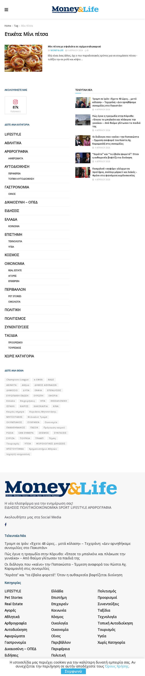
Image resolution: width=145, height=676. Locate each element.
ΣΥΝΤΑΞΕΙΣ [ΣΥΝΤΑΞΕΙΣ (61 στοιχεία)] (60, 432)
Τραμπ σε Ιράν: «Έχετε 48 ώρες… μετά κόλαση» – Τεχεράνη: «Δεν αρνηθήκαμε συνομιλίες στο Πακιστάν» (114, 102)
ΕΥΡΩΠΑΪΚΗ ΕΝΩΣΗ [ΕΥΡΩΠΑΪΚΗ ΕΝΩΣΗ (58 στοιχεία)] (17, 395)
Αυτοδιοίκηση (17, 166)
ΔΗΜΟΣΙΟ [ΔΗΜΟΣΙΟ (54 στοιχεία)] (12, 390)
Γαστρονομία (17, 187)
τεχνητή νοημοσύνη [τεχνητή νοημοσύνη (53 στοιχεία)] (18, 454)
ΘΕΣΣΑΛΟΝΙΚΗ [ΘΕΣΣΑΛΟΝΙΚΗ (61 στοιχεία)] (59, 400)
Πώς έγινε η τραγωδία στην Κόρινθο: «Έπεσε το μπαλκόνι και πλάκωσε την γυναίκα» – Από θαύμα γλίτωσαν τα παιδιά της (116, 121)
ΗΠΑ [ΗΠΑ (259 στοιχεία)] (42, 400)
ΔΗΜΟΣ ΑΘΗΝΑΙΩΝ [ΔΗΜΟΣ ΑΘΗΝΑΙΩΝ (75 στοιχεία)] (46, 385)
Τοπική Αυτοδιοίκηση (21, 178)
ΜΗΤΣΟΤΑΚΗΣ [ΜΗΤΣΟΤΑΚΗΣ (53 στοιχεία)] (14, 416)
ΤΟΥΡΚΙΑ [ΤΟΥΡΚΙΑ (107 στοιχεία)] (25, 438)
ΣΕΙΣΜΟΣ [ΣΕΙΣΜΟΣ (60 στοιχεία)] (44, 432)
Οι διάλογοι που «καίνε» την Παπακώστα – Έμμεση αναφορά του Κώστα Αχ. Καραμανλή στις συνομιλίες (115, 140)
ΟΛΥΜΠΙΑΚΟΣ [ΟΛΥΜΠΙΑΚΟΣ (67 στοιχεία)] (14, 422)
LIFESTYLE (13, 134)
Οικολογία (14, 301)
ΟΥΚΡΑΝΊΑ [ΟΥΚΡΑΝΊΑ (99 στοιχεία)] (33, 422)
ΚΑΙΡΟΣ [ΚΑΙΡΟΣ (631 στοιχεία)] (24, 406)
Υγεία (11, 246)
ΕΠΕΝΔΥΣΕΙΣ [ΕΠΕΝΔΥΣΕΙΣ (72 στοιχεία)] (54, 390)
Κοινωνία (13, 226)
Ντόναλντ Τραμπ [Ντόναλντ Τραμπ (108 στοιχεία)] (37, 416)
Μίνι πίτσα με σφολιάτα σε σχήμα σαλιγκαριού (74, 46)
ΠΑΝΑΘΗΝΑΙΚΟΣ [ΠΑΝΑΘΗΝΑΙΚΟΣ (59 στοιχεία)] (15, 427)
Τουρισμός (14, 347)
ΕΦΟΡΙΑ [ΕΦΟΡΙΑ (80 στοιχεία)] (53, 395)
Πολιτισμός (15, 318)
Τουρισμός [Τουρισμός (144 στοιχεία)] (12, 443)
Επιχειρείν (13, 281)
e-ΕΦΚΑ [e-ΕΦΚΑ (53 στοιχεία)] (38, 379)
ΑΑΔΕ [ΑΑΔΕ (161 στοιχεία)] (51, 379)
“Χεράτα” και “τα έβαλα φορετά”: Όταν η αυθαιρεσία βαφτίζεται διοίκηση (115, 156)
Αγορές (12, 275)
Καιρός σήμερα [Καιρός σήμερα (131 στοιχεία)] (15, 411)
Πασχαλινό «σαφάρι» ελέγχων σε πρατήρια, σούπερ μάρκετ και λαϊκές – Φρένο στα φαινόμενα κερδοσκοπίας (114, 172)
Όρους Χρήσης (117, 666)
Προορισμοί (15, 342)
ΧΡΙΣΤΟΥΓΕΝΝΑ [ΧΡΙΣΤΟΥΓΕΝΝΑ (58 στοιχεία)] (15, 448)
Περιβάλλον (15, 289)
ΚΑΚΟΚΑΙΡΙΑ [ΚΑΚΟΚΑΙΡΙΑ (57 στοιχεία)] (41, 406)
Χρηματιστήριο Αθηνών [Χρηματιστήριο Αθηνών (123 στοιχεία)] (43, 448)
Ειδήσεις (12, 210)
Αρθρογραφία (16, 151)
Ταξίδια (11, 335)
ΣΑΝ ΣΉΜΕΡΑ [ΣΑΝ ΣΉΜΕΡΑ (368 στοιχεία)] (26, 432)
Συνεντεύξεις (17, 327)
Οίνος (12, 194)
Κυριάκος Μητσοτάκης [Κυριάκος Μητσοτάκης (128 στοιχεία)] (42, 411)
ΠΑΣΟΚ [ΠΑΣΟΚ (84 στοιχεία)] (34, 427)
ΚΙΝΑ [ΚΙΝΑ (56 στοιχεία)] (56, 406)
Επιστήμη (13, 234)
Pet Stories (14, 296)
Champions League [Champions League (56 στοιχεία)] (17, 379)
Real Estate (15, 270)
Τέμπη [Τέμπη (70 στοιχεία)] (52, 438)
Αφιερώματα (15, 158)
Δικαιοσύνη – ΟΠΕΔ (21, 202)
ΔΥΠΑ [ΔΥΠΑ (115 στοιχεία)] (26, 390)
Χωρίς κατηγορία (19, 356)
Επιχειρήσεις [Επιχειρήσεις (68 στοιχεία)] (27, 400)
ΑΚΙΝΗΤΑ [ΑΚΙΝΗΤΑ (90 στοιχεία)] (11, 385)
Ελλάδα (11, 219)
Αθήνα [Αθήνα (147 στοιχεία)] (25, 385)
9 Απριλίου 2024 (74, 50)
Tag (16, 25)
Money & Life (57, 50)
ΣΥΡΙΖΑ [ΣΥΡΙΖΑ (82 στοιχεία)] (10, 438)
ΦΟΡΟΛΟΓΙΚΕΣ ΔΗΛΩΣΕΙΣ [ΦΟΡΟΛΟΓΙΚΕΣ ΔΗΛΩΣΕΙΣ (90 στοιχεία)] (50, 443)
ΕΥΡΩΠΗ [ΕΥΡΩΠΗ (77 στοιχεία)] (38, 395)
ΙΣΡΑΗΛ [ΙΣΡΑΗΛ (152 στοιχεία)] (10, 406)
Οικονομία (14, 263)
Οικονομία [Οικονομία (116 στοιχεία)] (51, 422)
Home (8, 25)
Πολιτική (12, 310)
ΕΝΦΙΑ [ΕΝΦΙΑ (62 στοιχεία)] (38, 390)
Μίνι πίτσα (27, 25)
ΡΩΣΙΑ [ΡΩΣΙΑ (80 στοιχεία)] (9, 432)
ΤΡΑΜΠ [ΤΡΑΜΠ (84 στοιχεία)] (39, 438)
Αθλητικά (13, 143)
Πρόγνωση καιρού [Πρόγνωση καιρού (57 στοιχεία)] (54, 427)
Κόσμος (12, 255)
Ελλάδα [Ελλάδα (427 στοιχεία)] (10, 400)
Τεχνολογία (15, 241)
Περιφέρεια (14, 173)
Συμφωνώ (73, 671)
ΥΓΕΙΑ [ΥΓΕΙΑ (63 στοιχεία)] (28, 443)
